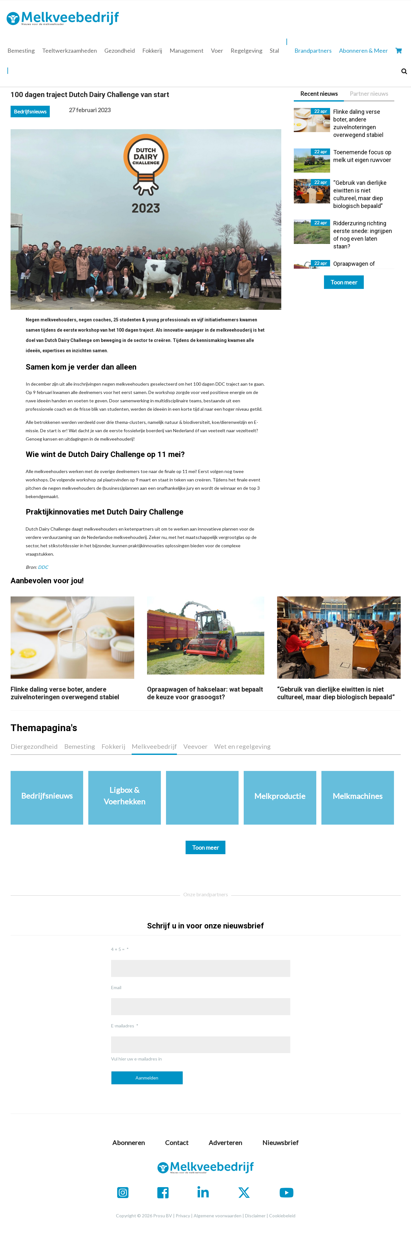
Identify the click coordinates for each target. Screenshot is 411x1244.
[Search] (404, 71)
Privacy (183, 1215)
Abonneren (128, 1142)
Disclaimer (255, 1215)
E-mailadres (122, 1025)
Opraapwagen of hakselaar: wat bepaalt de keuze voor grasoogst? (205, 693)
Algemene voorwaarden (217, 1215)
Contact (176, 1142)
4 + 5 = (118, 949)
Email (116, 987)
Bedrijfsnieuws (30, 111)
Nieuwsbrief (280, 1142)
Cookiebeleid (282, 1215)
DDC (43, 567)
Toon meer (343, 282)
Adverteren (225, 1142)
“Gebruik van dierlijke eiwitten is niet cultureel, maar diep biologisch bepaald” (336, 693)
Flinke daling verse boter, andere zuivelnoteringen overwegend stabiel (65, 693)
